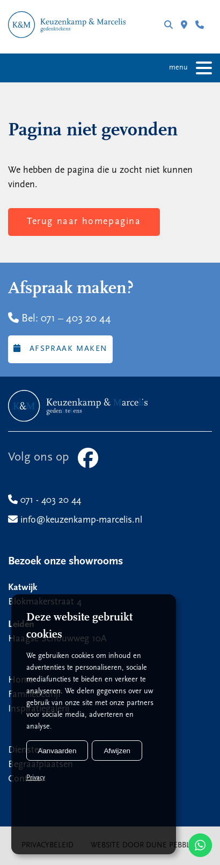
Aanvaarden (57, 751)
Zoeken (168, 24)
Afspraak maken (60, 348)
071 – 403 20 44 (76, 318)
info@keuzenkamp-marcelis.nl (75, 520)
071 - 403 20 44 (199, 24)
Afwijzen (117, 751)
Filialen (184, 24)
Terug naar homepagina (84, 222)
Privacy (35, 778)
